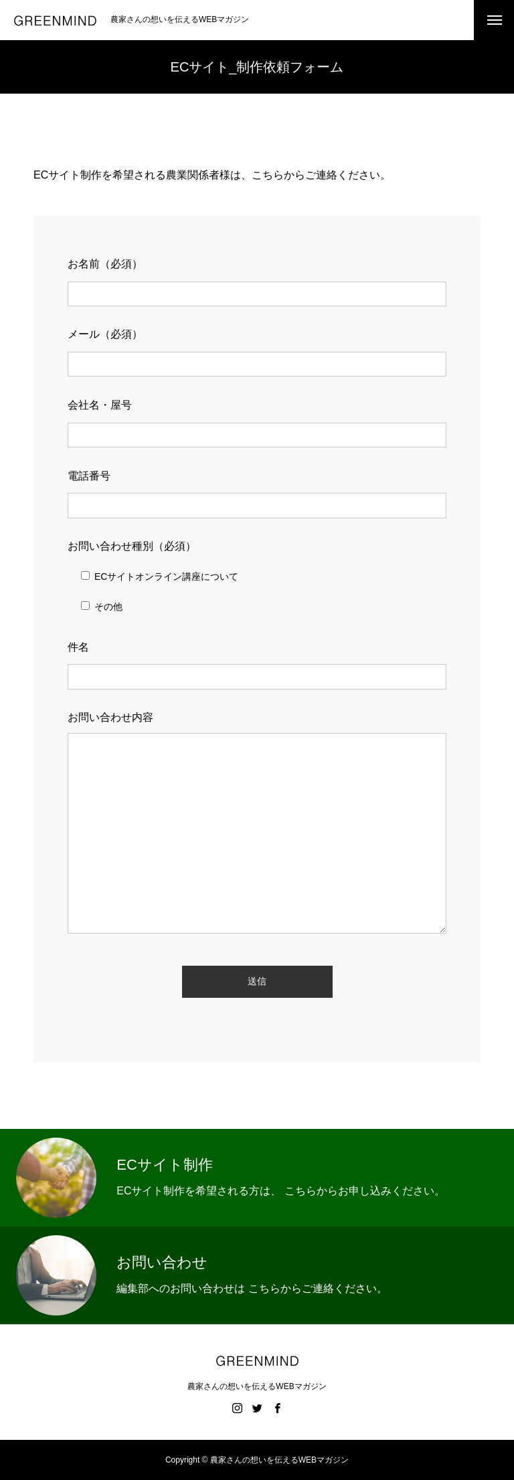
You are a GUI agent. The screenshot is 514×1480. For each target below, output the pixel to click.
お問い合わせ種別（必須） (132, 546)
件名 (78, 647)
